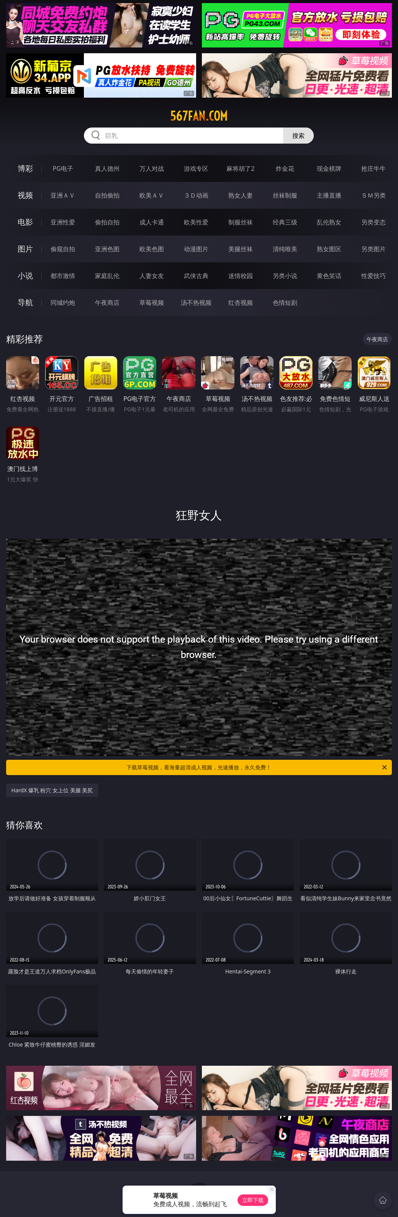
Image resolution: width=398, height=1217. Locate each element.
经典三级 (285, 222)
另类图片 (373, 249)
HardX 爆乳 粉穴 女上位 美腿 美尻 (52, 790)
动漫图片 (196, 249)
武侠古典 (196, 276)
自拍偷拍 (107, 195)
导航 (25, 302)
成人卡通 (151, 222)
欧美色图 (151, 249)
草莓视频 (151, 302)
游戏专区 (196, 168)
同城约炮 (63, 302)
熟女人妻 (240, 195)
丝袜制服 (285, 195)
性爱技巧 (373, 276)
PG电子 (62, 168)
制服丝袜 (240, 222)
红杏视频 (240, 302)
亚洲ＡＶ (63, 195)
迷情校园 (240, 276)
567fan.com (199, 116)
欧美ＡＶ (151, 195)
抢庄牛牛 (373, 168)
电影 (25, 222)
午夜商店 (107, 302)
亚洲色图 (107, 249)
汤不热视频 (196, 302)
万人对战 (151, 168)
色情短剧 (285, 302)
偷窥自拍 (63, 249)
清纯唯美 (285, 249)
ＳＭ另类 (373, 195)
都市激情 (63, 276)
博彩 (25, 168)
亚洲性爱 (63, 222)
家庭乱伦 (107, 276)
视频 (25, 195)
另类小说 (285, 276)
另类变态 (373, 222)
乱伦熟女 (329, 222)
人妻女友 (151, 276)
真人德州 (107, 168)
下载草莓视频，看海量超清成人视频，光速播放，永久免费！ (257, 767)
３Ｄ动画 (196, 195)
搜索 (298, 135)
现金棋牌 (329, 168)
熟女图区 (329, 249)
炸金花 (285, 168)
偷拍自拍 (107, 222)
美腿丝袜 (240, 249)
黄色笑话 (329, 276)
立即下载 (253, 1200)
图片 (25, 249)
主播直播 (329, 195)
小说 (25, 275)
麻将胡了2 (240, 168)
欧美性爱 (196, 222)
